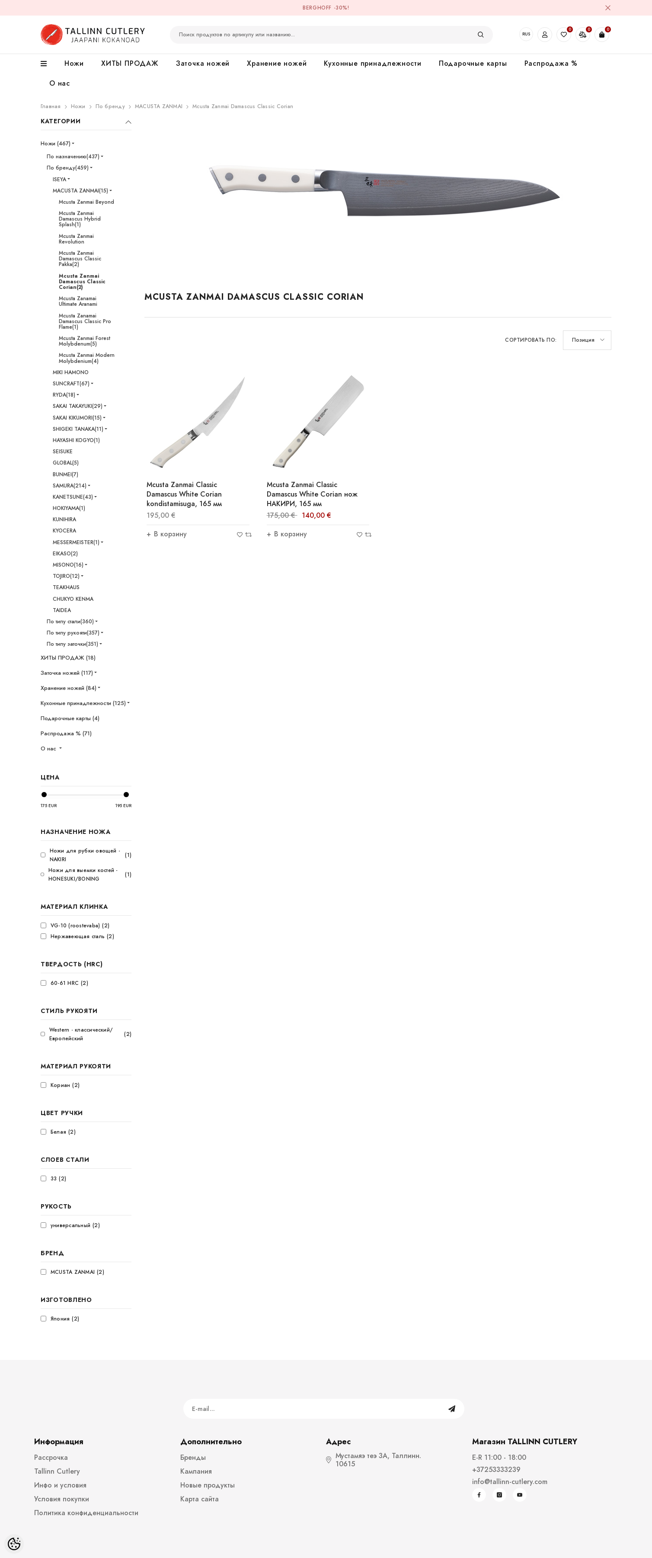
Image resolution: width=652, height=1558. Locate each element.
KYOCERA (64, 531)
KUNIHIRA (64, 519)
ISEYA (59, 179)
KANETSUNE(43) (73, 497)
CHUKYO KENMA (73, 599)
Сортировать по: (530, 340)
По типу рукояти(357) (73, 633)
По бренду (110, 106)
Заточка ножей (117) (67, 673)
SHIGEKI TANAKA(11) (78, 429)
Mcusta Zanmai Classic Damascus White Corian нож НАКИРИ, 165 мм (312, 494)
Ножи (78, 106)
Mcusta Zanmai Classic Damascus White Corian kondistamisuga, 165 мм (184, 494)
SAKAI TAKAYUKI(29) (77, 406)
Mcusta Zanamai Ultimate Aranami (78, 301)
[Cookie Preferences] (14, 1544)
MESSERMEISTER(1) (76, 542)
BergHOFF (317, 8)
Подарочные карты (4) (70, 718)
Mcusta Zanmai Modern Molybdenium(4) (87, 358)
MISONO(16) (68, 565)
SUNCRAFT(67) (71, 384)
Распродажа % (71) (66, 733)
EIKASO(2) (65, 554)
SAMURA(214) (69, 486)
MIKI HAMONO (71, 372)
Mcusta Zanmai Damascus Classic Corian (242, 106)
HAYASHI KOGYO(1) (76, 440)
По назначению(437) (73, 156)
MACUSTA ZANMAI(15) (80, 191)
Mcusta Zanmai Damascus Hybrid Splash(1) (80, 218)
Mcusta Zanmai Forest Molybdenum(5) (84, 341)
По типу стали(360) (70, 621)
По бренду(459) (68, 168)
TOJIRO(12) (66, 576)
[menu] (48, 64)
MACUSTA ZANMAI (158, 106)
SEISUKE (63, 451)
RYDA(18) (64, 395)
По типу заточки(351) (72, 644)
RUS (526, 34)
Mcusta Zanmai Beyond (86, 202)
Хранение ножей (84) (68, 688)
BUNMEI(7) (65, 474)
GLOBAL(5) (66, 463)
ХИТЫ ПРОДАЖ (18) (68, 658)
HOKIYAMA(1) (69, 508)
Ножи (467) (55, 143)
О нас (49, 748)
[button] (587, 340)
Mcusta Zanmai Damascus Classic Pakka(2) (80, 258)
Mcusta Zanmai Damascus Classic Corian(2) (82, 281)
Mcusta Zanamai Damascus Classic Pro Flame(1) (85, 321)
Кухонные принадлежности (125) (83, 703)
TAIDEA (62, 610)
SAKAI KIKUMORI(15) (77, 418)
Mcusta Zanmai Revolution (76, 239)
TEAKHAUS (66, 587)
